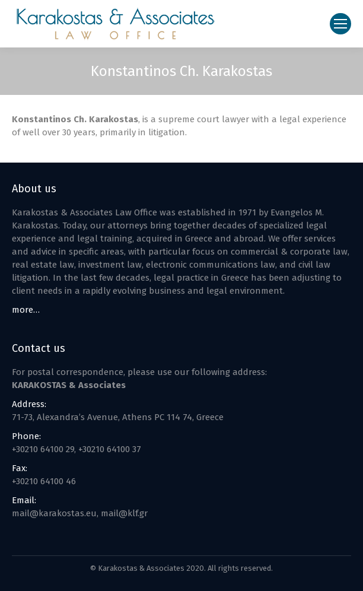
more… (26, 309)
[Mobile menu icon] (340, 23)
